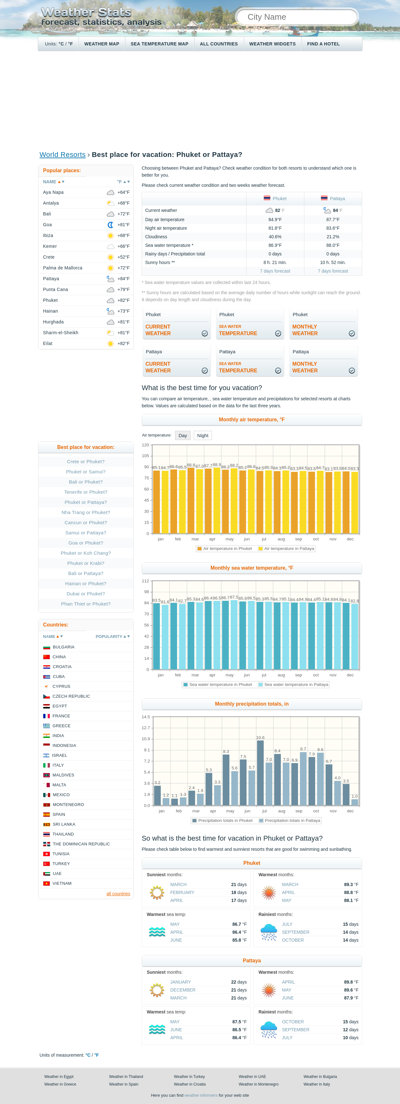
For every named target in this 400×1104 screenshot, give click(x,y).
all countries (118, 893)
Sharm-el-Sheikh (60, 332)
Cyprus (62, 686)
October (293, 940)
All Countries (219, 43)
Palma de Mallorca (63, 267)
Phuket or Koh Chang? (86, 553)
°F (70, 43)
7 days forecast (275, 271)
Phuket (275, 198)
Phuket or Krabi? (86, 563)
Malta (59, 784)
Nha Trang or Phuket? (86, 512)
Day (183, 435)
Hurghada (53, 321)
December (182, 989)
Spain (59, 814)
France (61, 716)
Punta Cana (55, 289)
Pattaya (333, 198)
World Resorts (63, 155)
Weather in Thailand (126, 1076)
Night (202, 435)
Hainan (50, 311)
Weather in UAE (252, 1076)
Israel (59, 755)
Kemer (50, 246)
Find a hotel (323, 43)
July (287, 924)
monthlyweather (305, 330)
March (178, 884)
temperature (238, 330)
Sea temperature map (159, 43)
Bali (47, 213)
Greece (62, 725)
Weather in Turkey (189, 1076)
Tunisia (61, 853)
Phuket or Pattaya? (86, 502)
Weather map (101, 43)
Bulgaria (64, 647)
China (59, 656)
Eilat (48, 343)
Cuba (59, 676)
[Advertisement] (200, 100)
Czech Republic (71, 696)
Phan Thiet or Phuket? (86, 603)
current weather (158, 330)
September (295, 932)
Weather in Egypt (59, 1076)
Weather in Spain (124, 1084)
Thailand (63, 834)
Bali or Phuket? (86, 481)
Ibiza (48, 235)
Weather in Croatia (190, 1084)
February (182, 892)
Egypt (60, 706)
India (58, 735)
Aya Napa (53, 192)
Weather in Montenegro (259, 1084)
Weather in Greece (60, 1084)
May (286, 900)
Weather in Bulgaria (320, 1076)
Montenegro (68, 804)
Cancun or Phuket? (85, 522)
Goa (47, 224)
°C (61, 43)
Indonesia (64, 745)
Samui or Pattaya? (85, 532)
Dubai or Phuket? (86, 593)
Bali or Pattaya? (86, 573)
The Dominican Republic (81, 844)
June (176, 940)
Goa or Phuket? (85, 542)
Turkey (61, 863)
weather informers (201, 1095)
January (180, 982)
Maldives (63, 775)
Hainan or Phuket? (85, 583)
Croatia (62, 666)
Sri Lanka (64, 824)
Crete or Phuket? (86, 461)
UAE (57, 873)
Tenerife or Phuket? (85, 492)
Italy (58, 765)
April (176, 900)
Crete (49, 257)
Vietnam (62, 883)
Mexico (61, 794)
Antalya (51, 203)
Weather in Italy (317, 1084)
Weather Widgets (272, 43)
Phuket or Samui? (85, 471)
